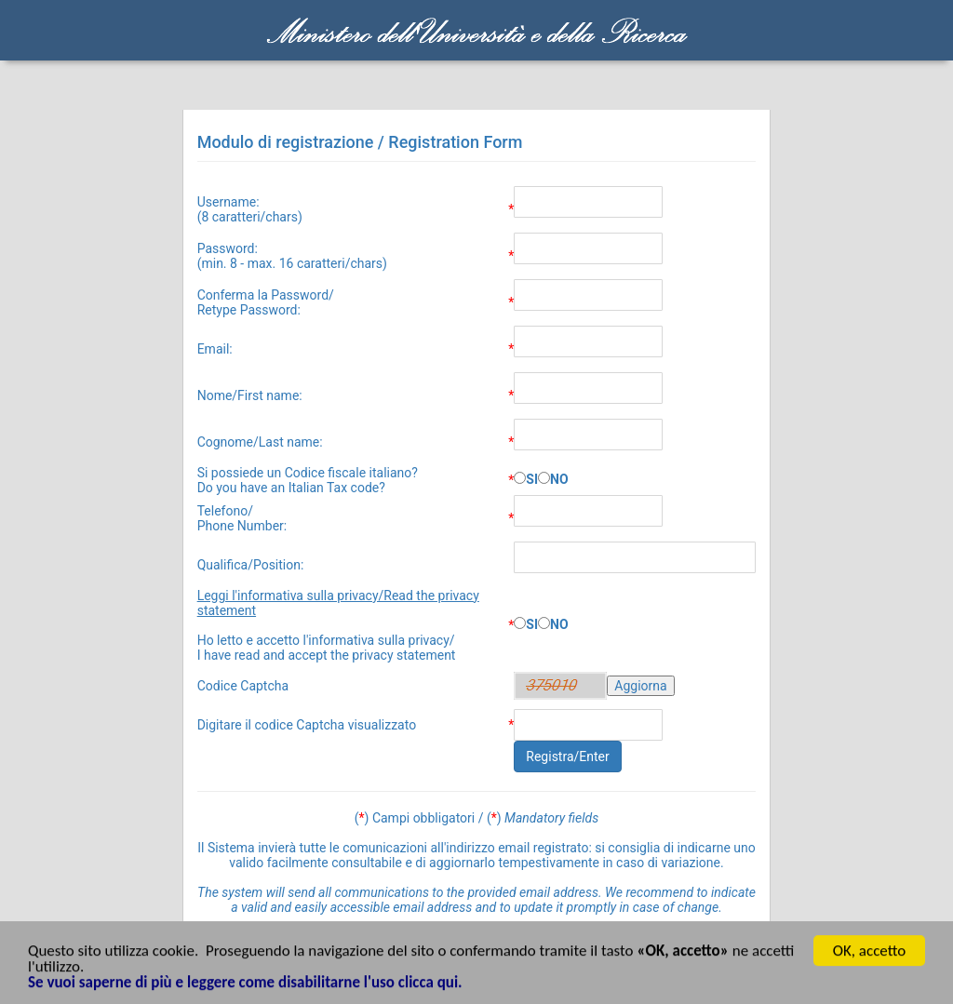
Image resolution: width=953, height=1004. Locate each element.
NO (559, 479)
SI (532, 479)
